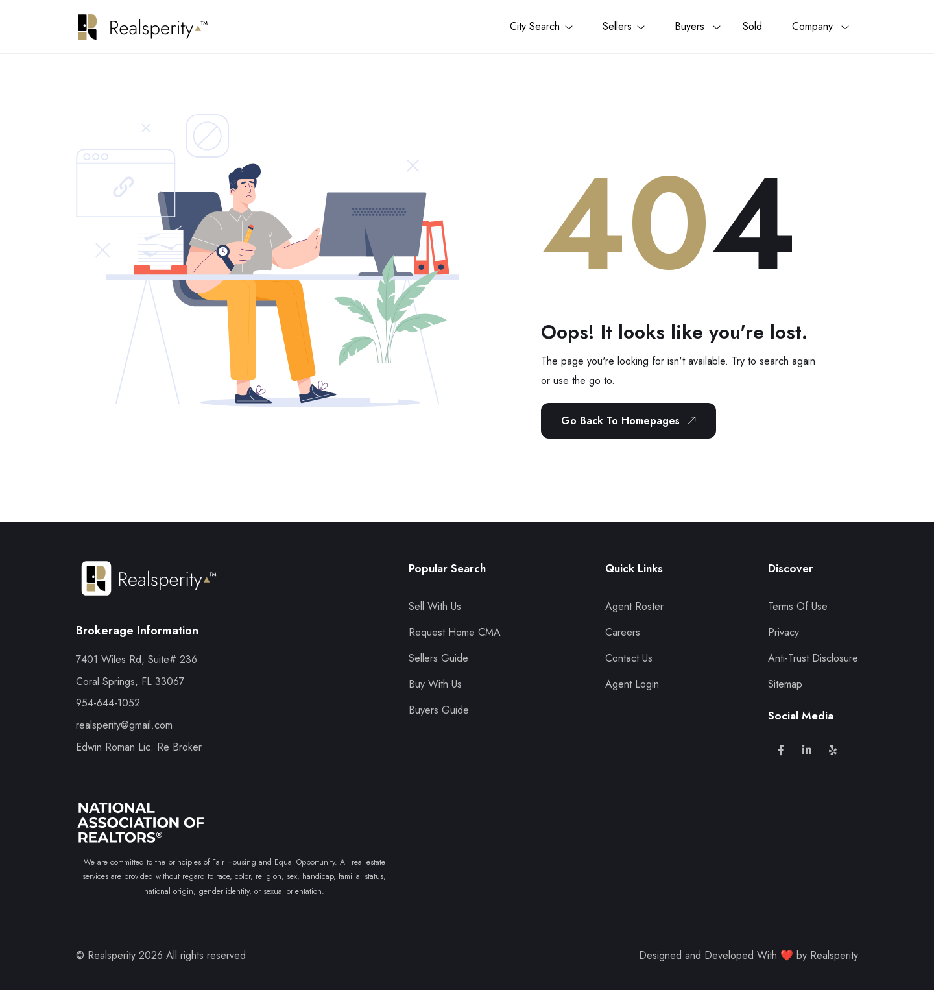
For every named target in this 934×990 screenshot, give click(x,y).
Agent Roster (634, 606)
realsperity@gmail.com (124, 725)
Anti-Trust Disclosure (813, 658)
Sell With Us (435, 606)
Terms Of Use (798, 606)
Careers (622, 632)
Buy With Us (435, 684)
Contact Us (629, 658)
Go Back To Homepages (631, 420)
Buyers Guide (439, 710)
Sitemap (785, 684)
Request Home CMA (455, 632)
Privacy (783, 632)
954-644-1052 (108, 702)
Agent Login (632, 684)
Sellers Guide (438, 658)
